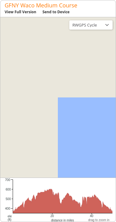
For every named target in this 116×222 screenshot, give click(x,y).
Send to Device (56, 11)
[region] (58, 97)
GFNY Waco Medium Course (41, 5)
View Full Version (20, 11)
